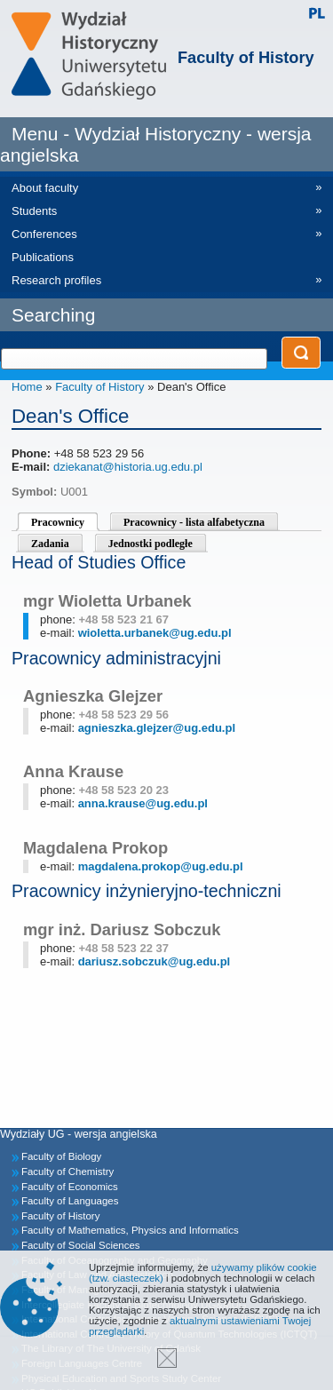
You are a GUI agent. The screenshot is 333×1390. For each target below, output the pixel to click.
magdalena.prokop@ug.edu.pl (160, 866)
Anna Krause (73, 771)
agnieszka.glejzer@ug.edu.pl (156, 728)
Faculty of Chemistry (67, 1171)
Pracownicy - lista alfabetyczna (194, 522)
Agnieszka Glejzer (93, 696)
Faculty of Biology (61, 1156)
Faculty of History (246, 58)
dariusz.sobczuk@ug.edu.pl (154, 961)
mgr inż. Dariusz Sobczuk (121, 929)
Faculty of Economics (69, 1186)
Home (27, 386)
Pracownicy (57, 522)
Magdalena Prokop (95, 847)
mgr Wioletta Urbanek (107, 601)
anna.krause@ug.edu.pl (143, 803)
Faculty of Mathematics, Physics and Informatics (130, 1230)
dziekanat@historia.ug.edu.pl (127, 466)
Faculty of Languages (69, 1200)
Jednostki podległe (150, 543)
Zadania (50, 543)
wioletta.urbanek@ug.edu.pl (155, 632)
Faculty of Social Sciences (80, 1245)
